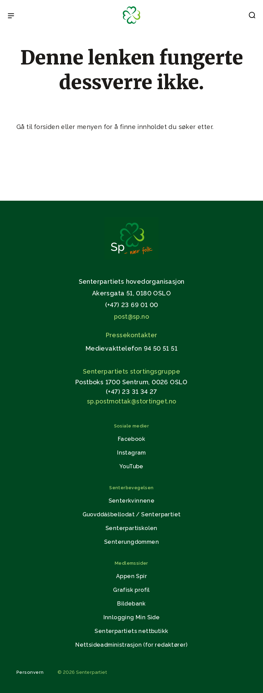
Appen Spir (131, 576)
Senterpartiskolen (131, 528)
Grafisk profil (131, 590)
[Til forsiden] (131, 24)
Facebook (131, 439)
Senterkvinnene (132, 500)
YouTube (131, 466)
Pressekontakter (132, 335)
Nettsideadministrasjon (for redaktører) (131, 645)
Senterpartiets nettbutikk (131, 631)
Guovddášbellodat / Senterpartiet (132, 514)
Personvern (30, 672)
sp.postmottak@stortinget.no (131, 401)
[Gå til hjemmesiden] (131, 258)
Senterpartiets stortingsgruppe (131, 371)
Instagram (131, 452)
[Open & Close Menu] (11, 16)
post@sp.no (131, 316)
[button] (252, 16)
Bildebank (131, 603)
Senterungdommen (131, 542)
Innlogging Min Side (131, 617)
